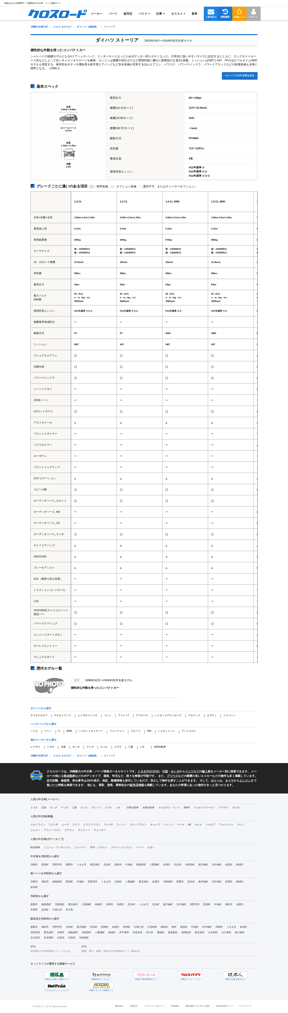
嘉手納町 (203, 864)
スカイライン (37, 824)
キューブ (155, 824)
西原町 (45, 864)
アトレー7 (123, 715)
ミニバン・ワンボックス (57, 847)
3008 (69, 731)
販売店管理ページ (224, 1006)
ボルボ (236, 807)
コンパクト (80, 847)
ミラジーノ (229, 715)
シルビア (210, 824)
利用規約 (175, 1006)
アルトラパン (226, 824)
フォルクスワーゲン (204, 807)
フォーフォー (117, 731)
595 (149, 731)
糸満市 (166, 864)
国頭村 (164, 926)
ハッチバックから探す (43, 723)
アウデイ (224, 807)
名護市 (228, 864)
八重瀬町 (154, 864)
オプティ (212, 715)
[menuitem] (57, 14)
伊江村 (149, 932)
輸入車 (206, 771)
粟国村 (160, 932)
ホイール (216, 780)
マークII (108, 824)
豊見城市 (95, 864)
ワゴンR (53, 824)
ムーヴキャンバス (87, 715)
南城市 (239, 864)
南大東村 (240, 932)
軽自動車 (69, 775)
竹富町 (71, 937)
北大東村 (226, 932)
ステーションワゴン (122, 847)
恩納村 (104, 926)
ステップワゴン (138, 824)
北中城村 (216, 864)
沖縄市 (34, 864)
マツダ (90, 746)
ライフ (76, 824)
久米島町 (213, 932)
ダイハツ (96, 807)
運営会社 (119, 1006)
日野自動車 (133, 807)
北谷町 (107, 864)
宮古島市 (35, 937)
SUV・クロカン (98, 847)
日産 (63, 746)
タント (241, 824)
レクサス (35, 746)
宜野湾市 (57, 864)
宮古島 (69, 909)
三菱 (130, 746)
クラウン (69, 830)
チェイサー (100, 830)
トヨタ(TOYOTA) (148, 771)
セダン (151, 847)
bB (189, 824)
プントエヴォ (189, 731)
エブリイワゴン (91, 824)
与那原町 (190, 864)
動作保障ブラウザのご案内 (198, 1006)
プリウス (172, 775)
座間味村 (186, 932)
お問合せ (134, 1006)
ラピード (136, 731)
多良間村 (49, 937)
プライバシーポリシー (154, 1006)
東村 (174, 926)
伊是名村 (137, 932)
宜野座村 (35, 932)
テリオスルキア (38, 715)
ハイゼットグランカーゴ (168, 715)
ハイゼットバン (166, 731)
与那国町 (84, 937)
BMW (187, 807)
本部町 (34, 909)
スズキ (117, 746)
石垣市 (60, 937)
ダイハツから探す (41, 708)
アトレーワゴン (52, 830)
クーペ (140, 847)
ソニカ (34, 731)
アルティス (194, 715)
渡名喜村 (199, 932)
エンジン (245, 780)
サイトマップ (245, 1006)
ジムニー (35, 830)
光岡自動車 (160, 746)
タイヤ (229, 780)
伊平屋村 (124, 932)
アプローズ (142, 715)
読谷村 (177, 864)
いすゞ (143, 746)
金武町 (34, 887)
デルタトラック (62, 715)
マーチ (180, 824)
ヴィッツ (168, 824)
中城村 (129, 864)
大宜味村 (152, 926)
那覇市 (69, 864)
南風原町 (141, 864)
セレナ (198, 824)
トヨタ (50, 746)
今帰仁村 (57, 909)
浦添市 (118, 864)
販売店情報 (137, 785)
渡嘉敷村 (173, 932)
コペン (107, 715)
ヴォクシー (84, 830)
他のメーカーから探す (43, 739)
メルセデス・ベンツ (169, 807)
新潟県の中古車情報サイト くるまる (50, 951)
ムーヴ (65, 824)
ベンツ (189, 771)
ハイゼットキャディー (90, 731)
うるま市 (81, 864)
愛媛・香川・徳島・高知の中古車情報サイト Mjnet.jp (110, 951)
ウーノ (48, 731)
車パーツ (52, 785)
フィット (121, 824)
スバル (103, 746)
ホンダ (76, 746)
